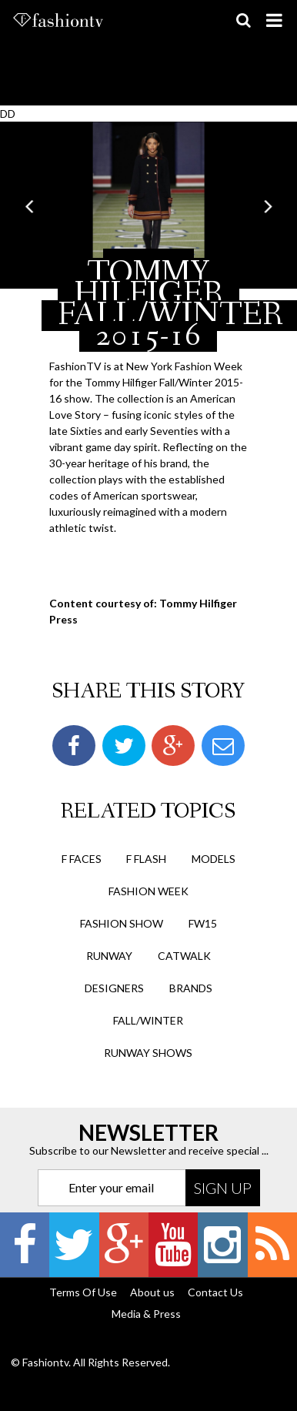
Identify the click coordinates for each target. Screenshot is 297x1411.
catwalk (184, 955)
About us (152, 1292)
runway (109, 955)
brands (190, 988)
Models (213, 858)
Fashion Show (121, 923)
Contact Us (215, 1292)
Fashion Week (148, 891)
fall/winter (148, 1020)
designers (114, 988)
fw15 (203, 923)
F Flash (146, 858)
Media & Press (146, 1313)
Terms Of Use (83, 1292)
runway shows (148, 1052)
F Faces (82, 858)
